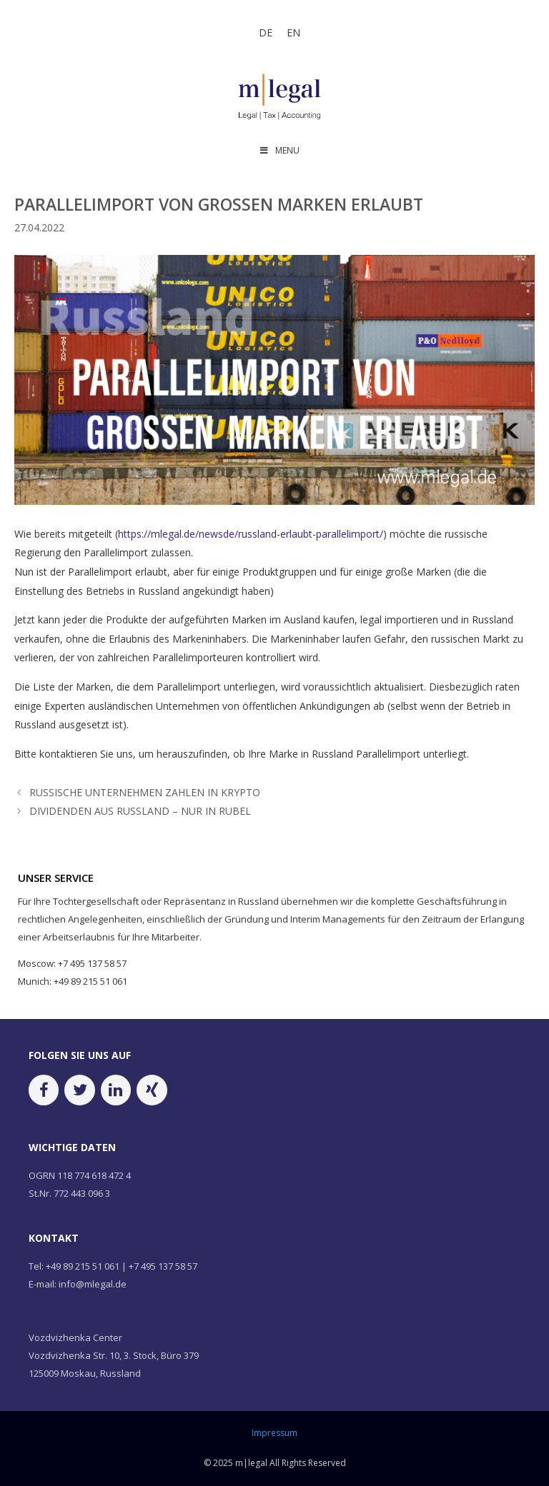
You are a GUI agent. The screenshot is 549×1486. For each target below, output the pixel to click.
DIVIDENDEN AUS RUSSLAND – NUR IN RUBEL (140, 811)
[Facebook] (44, 1090)
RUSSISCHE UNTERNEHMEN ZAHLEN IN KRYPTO (144, 792)
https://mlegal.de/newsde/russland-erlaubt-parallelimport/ (250, 534)
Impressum (274, 1433)
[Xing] (152, 1090)
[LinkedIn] (116, 1090)
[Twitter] (79, 1090)
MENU (279, 150)
